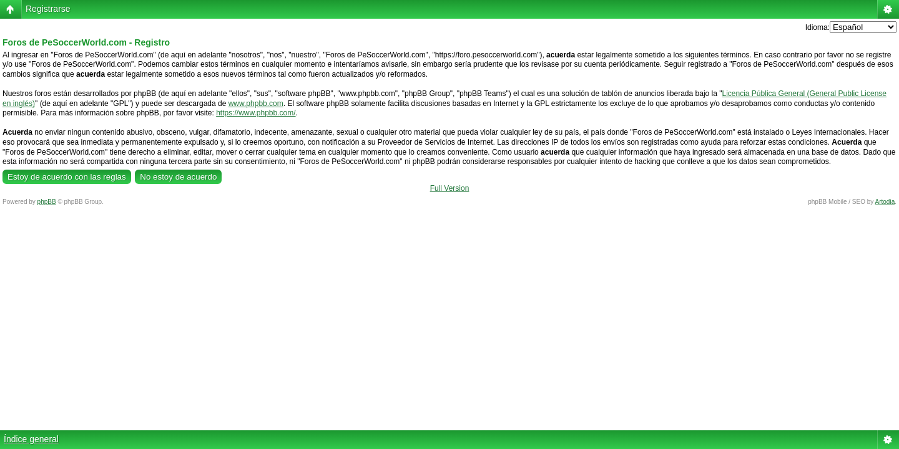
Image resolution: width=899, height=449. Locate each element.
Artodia (885, 201)
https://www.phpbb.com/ (255, 113)
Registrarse (48, 9)
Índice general (31, 439)
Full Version (449, 188)
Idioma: (817, 27)
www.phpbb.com (255, 103)
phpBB (46, 201)
